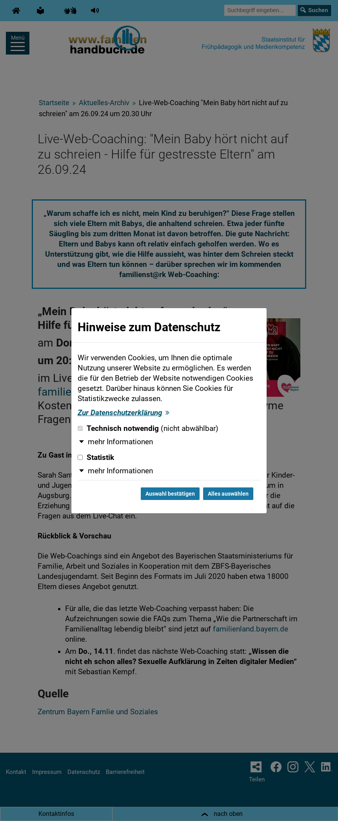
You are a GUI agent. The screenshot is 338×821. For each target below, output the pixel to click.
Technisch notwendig (148, 428)
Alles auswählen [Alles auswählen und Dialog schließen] (228, 494)
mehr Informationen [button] (120, 442)
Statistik (96, 457)
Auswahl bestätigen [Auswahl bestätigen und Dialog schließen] (170, 494)
